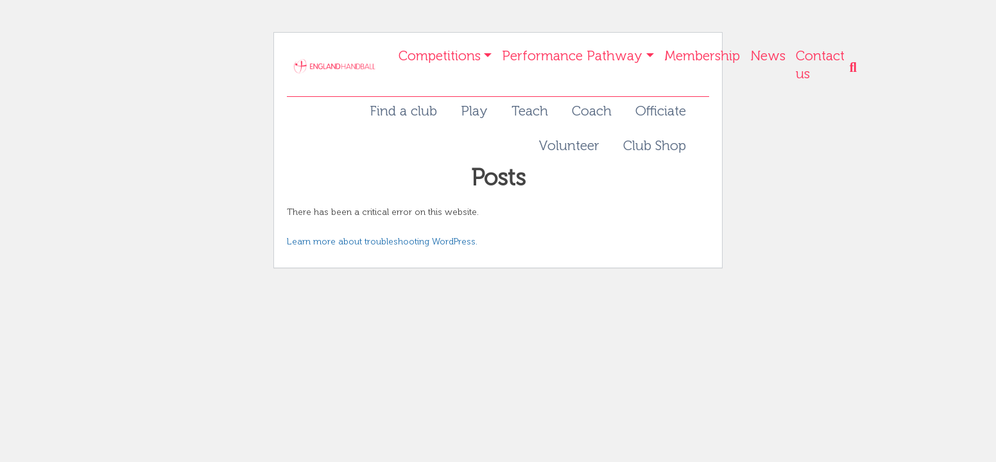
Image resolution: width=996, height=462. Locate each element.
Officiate (660, 111)
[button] (856, 70)
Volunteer (568, 145)
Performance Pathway (572, 55)
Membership (702, 55)
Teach (529, 111)
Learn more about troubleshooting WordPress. (382, 241)
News (768, 55)
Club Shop (654, 145)
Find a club (403, 111)
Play (474, 111)
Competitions (440, 55)
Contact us (820, 64)
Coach (592, 111)
